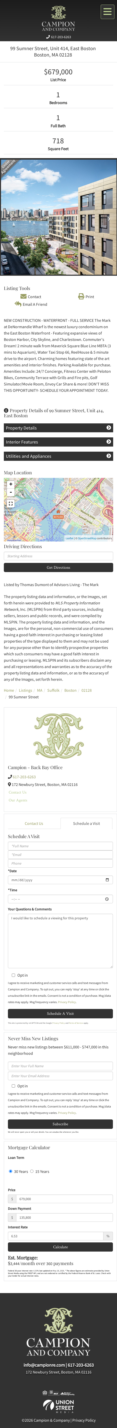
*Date (12, 871)
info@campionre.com (44, 1365)
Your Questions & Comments (30, 909)
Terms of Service (76, 1023)
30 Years (18, 1171)
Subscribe (60, 1124)
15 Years (39, 1171)
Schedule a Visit (86, 823)
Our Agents (18, 800)
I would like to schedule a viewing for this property (60, 941)
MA (39, 690)
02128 (86, 690)
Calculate (60, 1247)
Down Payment (19, 1208)
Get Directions (58, 567)
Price (11, 1190)
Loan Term (16, 1157)
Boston (70, 690)
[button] (9, 217)
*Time (12, 890)
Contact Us (18, 792)
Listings (25, 690)
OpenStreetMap (87, 538)
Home (9, 690)
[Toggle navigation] (107, 12)
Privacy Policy (67, 1002)
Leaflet (70, 538)
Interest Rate (18, 1227)
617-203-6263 (61, 37)
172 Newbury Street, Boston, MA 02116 (58, 1372)
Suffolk (53, 690)
